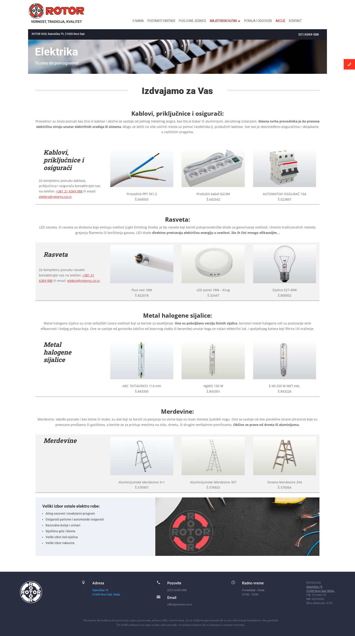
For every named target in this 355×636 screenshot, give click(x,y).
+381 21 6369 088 (69, 191)
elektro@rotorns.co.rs (55, 196)
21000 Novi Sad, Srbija (106, 594)
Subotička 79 (100, 590)
